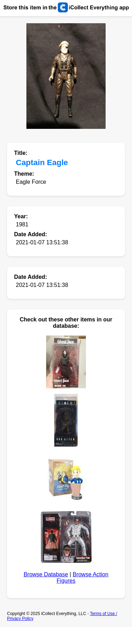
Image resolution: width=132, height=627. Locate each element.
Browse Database (46, 574)
